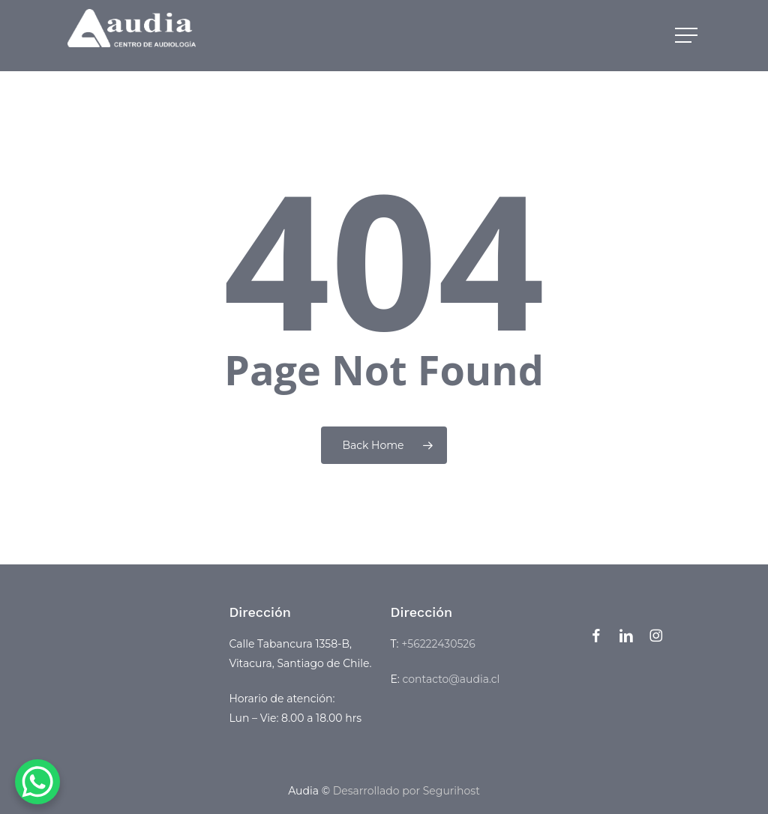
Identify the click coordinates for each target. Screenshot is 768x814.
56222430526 (441, 644)
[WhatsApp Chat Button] (37, 781)
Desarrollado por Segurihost (406, 791)
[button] (687, 35)
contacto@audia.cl (451, 679)
